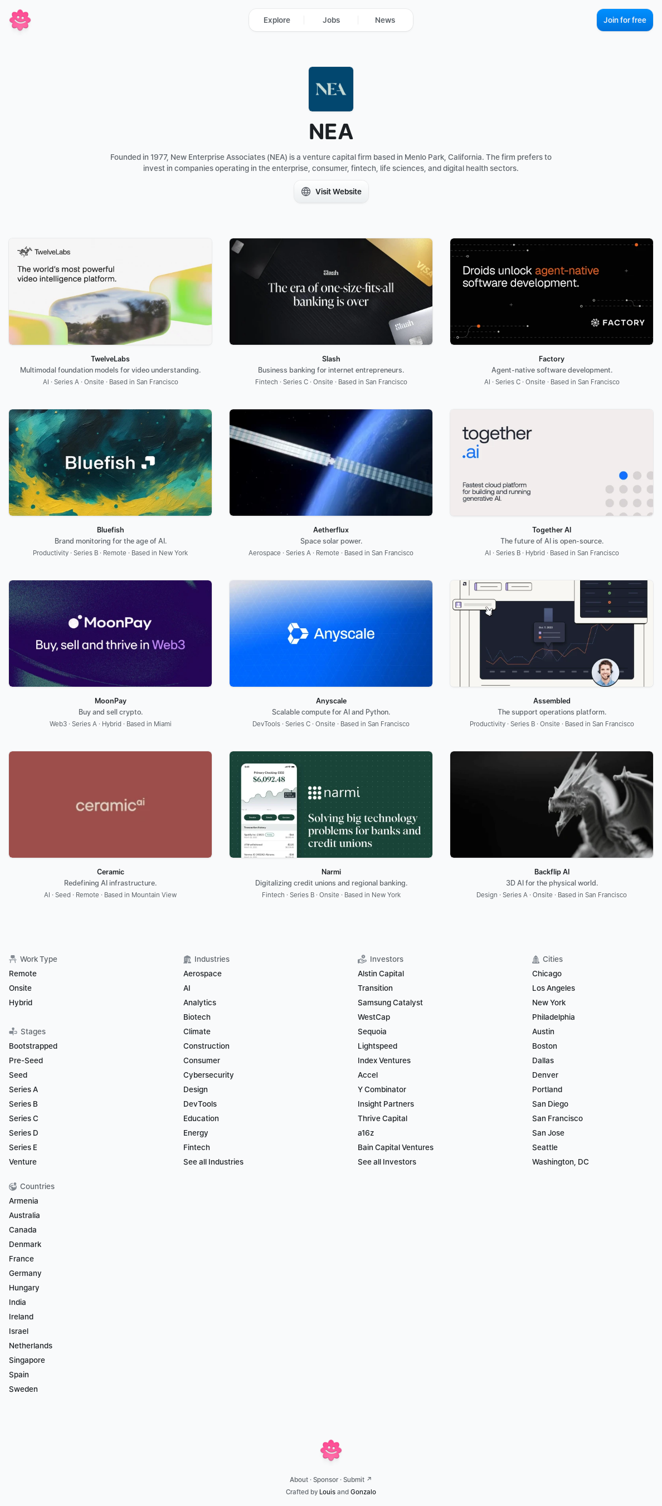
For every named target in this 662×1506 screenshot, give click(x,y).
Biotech (197, 1017)
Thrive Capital (382, 1118)
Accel (368, 1074)
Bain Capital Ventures (396, 1147)
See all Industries (213, 1161)
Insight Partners (386, 1103)
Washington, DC (560, 1161)
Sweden (23, 1389)
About (299, 1480)
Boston (544, 1046)
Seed (18, 1074)
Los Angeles (553, 988)
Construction (206, 1046)
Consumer (201, 1060)
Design (195, 1089)
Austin (543, 1031)
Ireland (21, 1316)
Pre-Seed (26, 1060)
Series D (23, 1132)
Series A (23, 1089)
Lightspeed (377, 1046)
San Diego (550, 1103)
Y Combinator (382, 1089)
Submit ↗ (357, 1480)
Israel (18, 1331)
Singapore (27, 1360)
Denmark (25, 1244)
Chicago (547, 973)
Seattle (545, 1147)
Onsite (20, 988)
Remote (23, 973)
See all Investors (387, 1161)
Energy (195, 1132)
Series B (23, 1103)
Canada (23, 1229)
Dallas (543, 1060)
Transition (375, 988)
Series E (23, 1147)
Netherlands (30, 1345)
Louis (327, 1492)
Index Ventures (384, 1060)
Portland (547, 1089)
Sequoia (372, 1031)
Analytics (199, 1002)
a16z (366, 1132)
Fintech (196, 1147)
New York (549, 1002)
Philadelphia (553, 1017)
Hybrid (20, 1002)
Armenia (23, 1200)
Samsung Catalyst (390, 1002)
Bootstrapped (33, 1046)
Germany (25, 1273)
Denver (545, 1074)
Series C (23, 1118)
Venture (23, 1161)
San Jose (548, 1132)
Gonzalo (363, 1492)
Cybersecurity (208, 1074)
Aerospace (202, 973)
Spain (19, 1374)
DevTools (200, 1103)
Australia (24, 1215)
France (21, 1258)
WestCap (374, 1017)
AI (187, 988)
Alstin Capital (381, 973)
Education (201, 1118)
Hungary (24, 1287)
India (17, 1302)
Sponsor (325, 1480)
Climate (197, 1031)
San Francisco (557, 1118)
